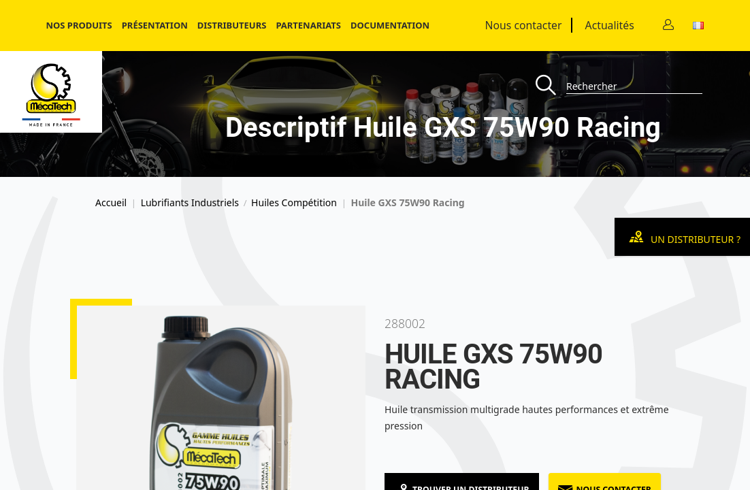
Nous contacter (523, 25)
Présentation (155, 25)
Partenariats (308, 25)
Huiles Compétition (294, 203)
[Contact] (668, 25)
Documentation (389, 25)
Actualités (609, 25)
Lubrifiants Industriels (190, 203)
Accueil (111, 203)
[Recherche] (551, 86)
